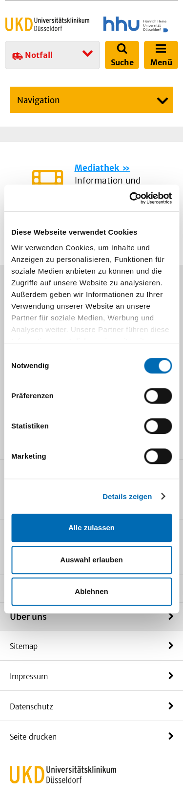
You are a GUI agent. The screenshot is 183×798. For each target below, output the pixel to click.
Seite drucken (33, 737)
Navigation (38, 100)
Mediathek (97, 168)
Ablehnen (91, 591)
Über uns (28, 616)
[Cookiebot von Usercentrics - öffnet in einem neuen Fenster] (130, 198)
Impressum (29, 676)
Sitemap (24, 646)
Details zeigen (127, 496)
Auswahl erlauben (91, 560)
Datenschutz (31, 706)
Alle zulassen (91, 527)
